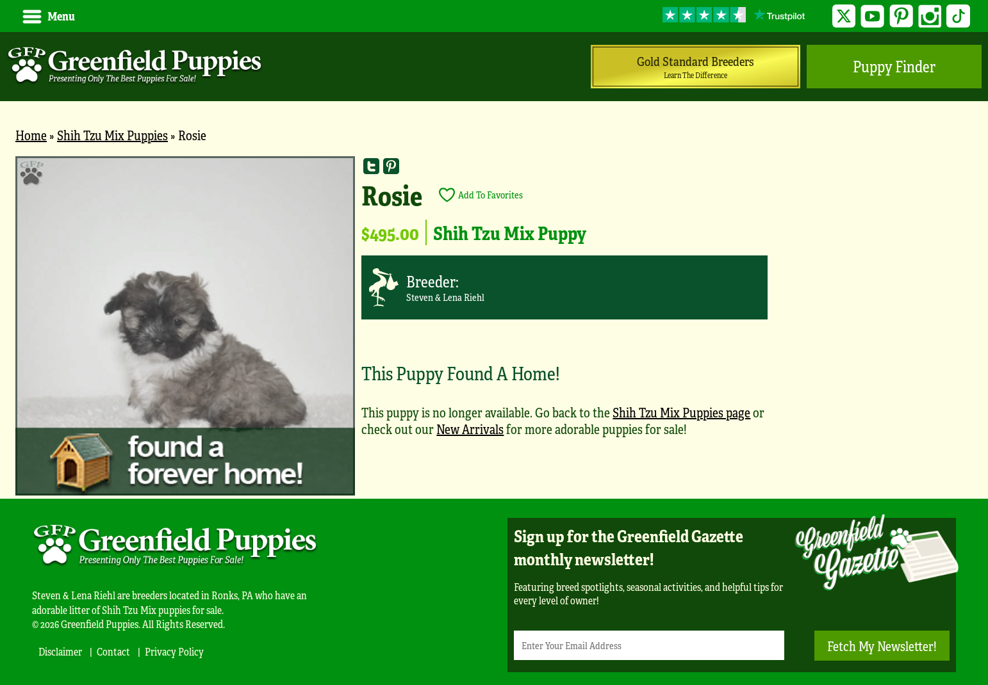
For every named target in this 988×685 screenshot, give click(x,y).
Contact (113, 651)
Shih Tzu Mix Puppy (509, 232)
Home (31, 134)
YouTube (872, 16)
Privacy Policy (174, 651)
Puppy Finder (894, 66)
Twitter (844, 16)
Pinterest (901, 16)
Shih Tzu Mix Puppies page (681, 412)
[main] (494, 327)
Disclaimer (60, 651)
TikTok (958, 16)
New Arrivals (470, 428)
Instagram (930, 16)
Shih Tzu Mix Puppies (112, 134)
